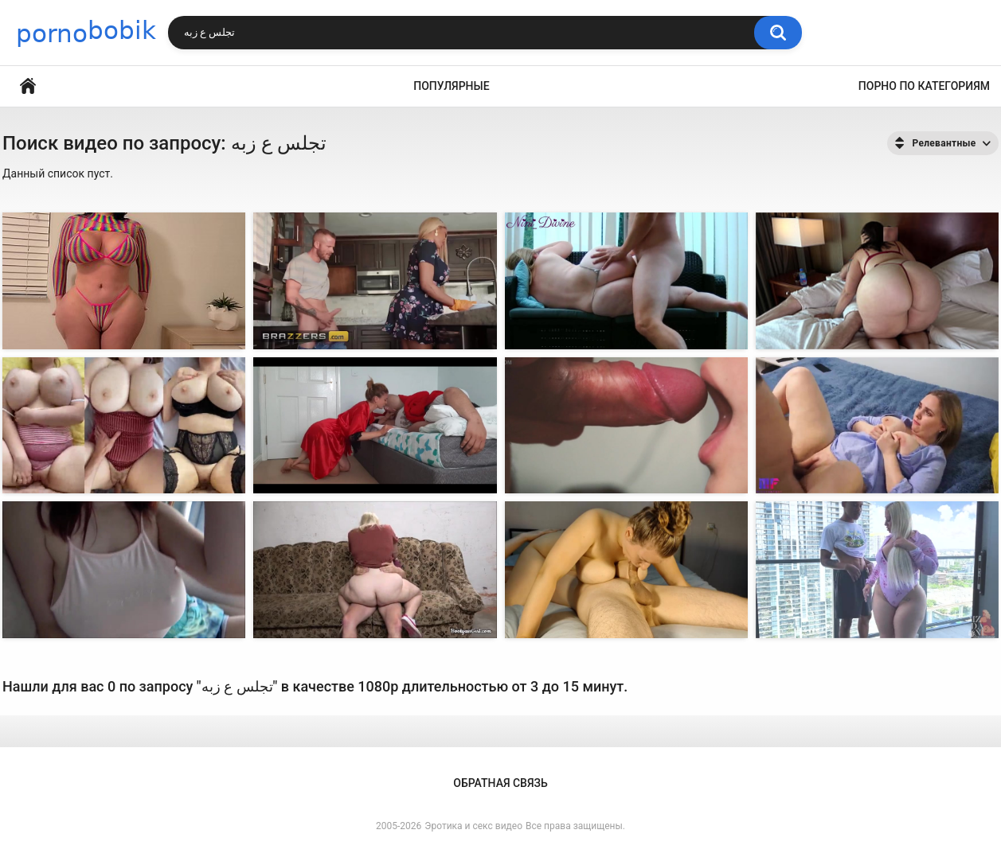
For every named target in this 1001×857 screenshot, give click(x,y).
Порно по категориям (924, 86)
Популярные (451, 86)
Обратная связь (500, 783)
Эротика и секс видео (473, 826)
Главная (28, 86)
